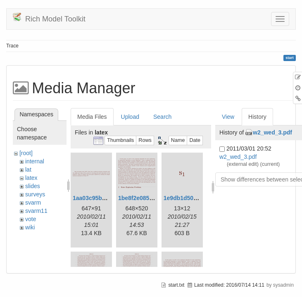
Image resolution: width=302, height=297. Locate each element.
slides (32, 186)
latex (31, 177)
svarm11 (36, 210)
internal (34, 161)
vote (30, 219)
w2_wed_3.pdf (272, 132)
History (257, 116)
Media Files (92, 116)
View (228, 116)
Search (162, 116)
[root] (26, 153)
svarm (33, 202)
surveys (35, 194)
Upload (130, 116)
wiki (30, 227)
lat (28, 169)
